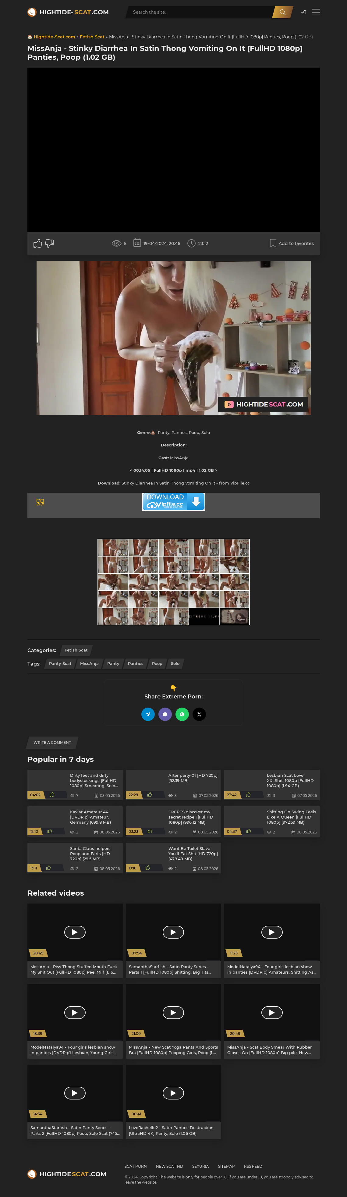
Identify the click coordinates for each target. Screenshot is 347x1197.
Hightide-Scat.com (54, 37)
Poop (157, 663)
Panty (113, 663)
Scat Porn (136, 1166)
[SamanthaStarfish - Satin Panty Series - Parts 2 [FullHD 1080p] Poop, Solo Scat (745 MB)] (75, 1102)
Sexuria (200, 1166)
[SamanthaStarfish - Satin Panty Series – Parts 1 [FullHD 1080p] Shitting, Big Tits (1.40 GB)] (173, 941)
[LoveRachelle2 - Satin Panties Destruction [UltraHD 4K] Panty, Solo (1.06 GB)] (173, 1102)
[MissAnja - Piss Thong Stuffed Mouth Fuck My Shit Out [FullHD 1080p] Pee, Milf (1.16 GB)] (75, 941)
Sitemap (226, 1166)
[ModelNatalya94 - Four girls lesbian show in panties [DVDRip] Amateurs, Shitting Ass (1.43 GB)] (272, 941)
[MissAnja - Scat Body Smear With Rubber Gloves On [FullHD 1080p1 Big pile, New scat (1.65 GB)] (272, 1021)
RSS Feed (253, 1166)
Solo (175, 663)
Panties (135, 663)
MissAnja (89, 663)
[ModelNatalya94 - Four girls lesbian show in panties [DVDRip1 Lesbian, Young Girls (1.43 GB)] (75, 1021)
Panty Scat (60, 663)
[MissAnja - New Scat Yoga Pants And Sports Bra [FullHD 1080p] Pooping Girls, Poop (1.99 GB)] (173, 1021)
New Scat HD (169, 1166)
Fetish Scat (92, 37)
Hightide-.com (74, 12)
